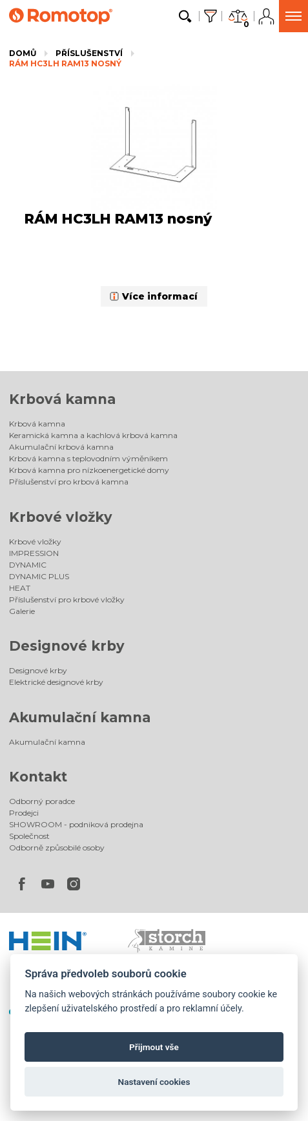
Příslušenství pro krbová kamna (68, 481)
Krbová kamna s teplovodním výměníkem (88, 458)
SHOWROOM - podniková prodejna (76, 824)
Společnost (29, 836)
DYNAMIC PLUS (39, 576)
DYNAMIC (27, 565)
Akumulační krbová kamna (61, 447)
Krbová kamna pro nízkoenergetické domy (89, 470)
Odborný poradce (42, 801)
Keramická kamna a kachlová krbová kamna (93, 435)
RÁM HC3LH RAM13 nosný (65, 63)
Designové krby (67, 646)
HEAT (19, 588)
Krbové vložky (60, 517)
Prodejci (24, 813)
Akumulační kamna (79, 717)
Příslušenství (89, 53)
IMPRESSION (34, 553)
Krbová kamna (62, 399)
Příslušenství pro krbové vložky (67, 599)
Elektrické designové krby (56, 682)
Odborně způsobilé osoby (57, 847)
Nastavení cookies (154, 1082)
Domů (22, 53)
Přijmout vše (154, 1047)
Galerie (22, 611)
